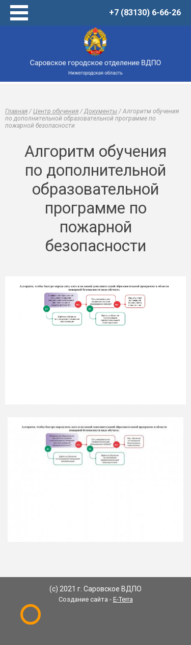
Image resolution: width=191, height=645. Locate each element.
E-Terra (123, 599)
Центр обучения (55, 111)
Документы (100, 111)
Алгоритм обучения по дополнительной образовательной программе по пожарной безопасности (92, 118)
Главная (16, 111)
